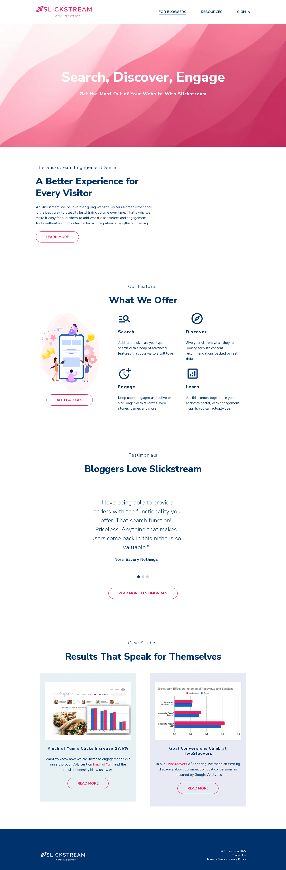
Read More (88, 776)
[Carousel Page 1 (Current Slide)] (138, 570)
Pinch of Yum (103, 757)
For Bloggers (172, 11)
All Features (70, 400)
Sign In (243, 11)
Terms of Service (217, 853)
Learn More (57, 236)
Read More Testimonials (143, 586)
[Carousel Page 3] (147, 570)
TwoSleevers (176, 757)
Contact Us (239, 849)
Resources (212, 11)
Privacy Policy (237, 853)
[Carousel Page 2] (143, 570)
